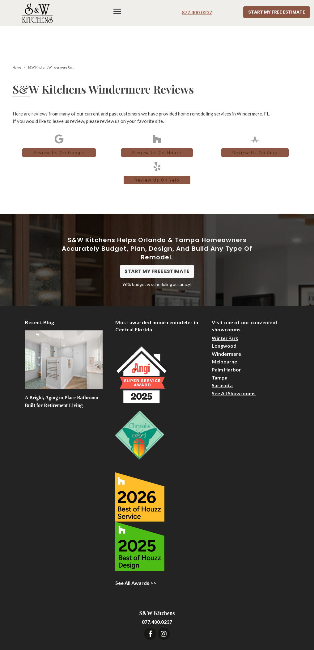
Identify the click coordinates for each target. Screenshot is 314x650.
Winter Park (225, 303)
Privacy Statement (273, 622)
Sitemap (239, 622)
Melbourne (224, 327)
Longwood (224, 311)
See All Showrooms (234, 359)
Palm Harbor (226, 335)
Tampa (219, 343)
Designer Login (209, 622)
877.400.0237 (197, 12)
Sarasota (222, 351)
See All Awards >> (135, 548)
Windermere (226, 319)
